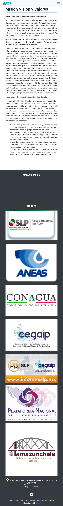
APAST (38, 503)
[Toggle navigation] (58, 3)
